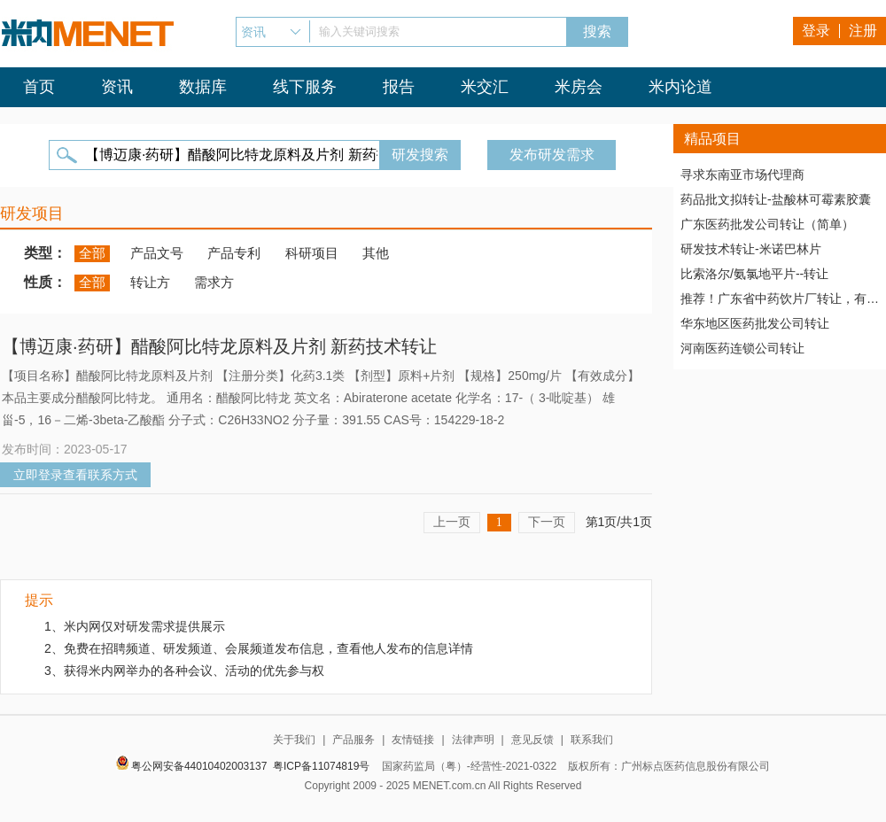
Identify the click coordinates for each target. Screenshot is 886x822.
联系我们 (592, 739)
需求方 (214, 282)
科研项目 (311, 252)
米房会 (578, 87)
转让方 (150, 282)
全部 (92, 252)
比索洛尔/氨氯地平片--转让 (754, 274)
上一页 (451, 522)
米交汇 (485, 87)
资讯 (117, 87)
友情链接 (413, 739)
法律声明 (473, 739)
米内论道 (680, 87)
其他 (375, 252)
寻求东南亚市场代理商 (742, 174)
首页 (39, 87)
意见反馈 (532, 739)
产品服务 (353, 739)
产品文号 (156, 252)
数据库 (203, 87)
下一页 (546, 522)
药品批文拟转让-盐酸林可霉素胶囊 (775, 199)
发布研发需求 (552, 154)
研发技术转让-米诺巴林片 (750, 249)
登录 (816, 30)
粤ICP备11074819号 (321, 766)
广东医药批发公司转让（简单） (767, 224)
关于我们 (294, 739)
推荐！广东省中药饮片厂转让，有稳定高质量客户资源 (779, 298)
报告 (399, 87)
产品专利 (233, 252)
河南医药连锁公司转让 (742, 348)
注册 (863, 30)
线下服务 (305, 87)
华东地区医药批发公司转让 (754, 323)
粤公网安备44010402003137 (199, 766)
